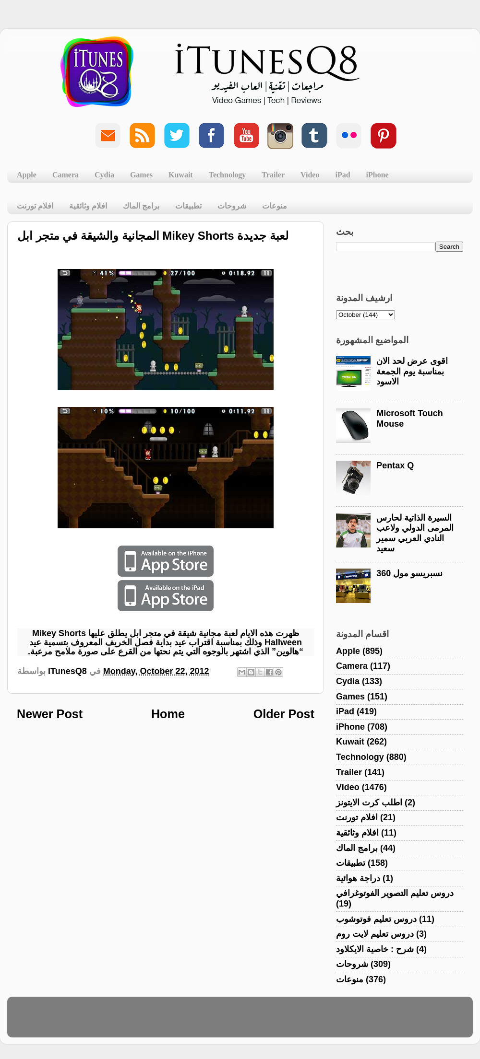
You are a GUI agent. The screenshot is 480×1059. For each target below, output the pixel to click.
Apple (26, 175)
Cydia (104, 175)
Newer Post (50, 714)
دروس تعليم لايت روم (375, 934)
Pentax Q (395, 465)
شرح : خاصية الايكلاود (375, 949)
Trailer (273, 175)
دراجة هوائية (358, 878)
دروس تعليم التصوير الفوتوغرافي (395, 893)
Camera (65, 175)
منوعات (274, 206)
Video (309, 175)
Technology (227, 175)
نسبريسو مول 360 (409, 573)
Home (168, 714)
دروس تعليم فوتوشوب (376, 919)
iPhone (377, 175)
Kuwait (180, 175)
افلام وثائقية (88, 206)
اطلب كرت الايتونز (369, 802)
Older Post (283, 714)
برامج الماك (141, 206)
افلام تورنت (35, 206)
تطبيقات (188, 206)
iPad (342, 175)
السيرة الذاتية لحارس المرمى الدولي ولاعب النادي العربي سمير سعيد (415, 533)
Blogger (286, 1021)
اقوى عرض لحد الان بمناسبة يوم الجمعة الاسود (412, 371)
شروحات (231, 206)
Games (141, 175)
